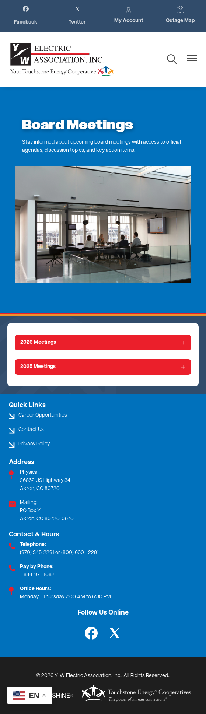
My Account (128, 15)
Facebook (25, 15)
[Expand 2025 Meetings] (103, 367)
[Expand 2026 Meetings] (103, 342)
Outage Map (180, 15)
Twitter (77, 15)
